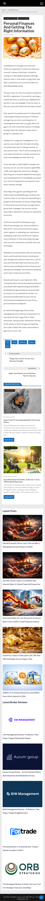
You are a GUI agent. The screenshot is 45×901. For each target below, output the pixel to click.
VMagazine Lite (22, 899)
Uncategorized (24, 18)
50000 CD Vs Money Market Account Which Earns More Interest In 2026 (21, 694)
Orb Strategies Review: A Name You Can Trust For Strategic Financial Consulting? (22, 886)
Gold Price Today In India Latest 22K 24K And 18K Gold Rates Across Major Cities (21, 657)
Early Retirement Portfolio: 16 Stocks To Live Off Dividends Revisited (22, 481)
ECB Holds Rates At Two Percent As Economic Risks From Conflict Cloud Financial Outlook (22, 620)
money (32, 342)
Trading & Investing (10, 18)
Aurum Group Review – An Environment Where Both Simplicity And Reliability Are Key (22, 774)
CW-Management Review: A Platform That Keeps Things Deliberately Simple (20, 736)
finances (22, 342)
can (8, 342)
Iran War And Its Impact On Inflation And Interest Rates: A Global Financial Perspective (21, 582)
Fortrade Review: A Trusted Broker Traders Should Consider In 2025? (20, 848)
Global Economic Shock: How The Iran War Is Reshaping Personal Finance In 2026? (21, 545)
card (14, 342)
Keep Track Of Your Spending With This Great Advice (22, 421)
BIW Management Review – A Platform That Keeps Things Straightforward (21, 811)
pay (8, 346)
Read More (9, 440)
